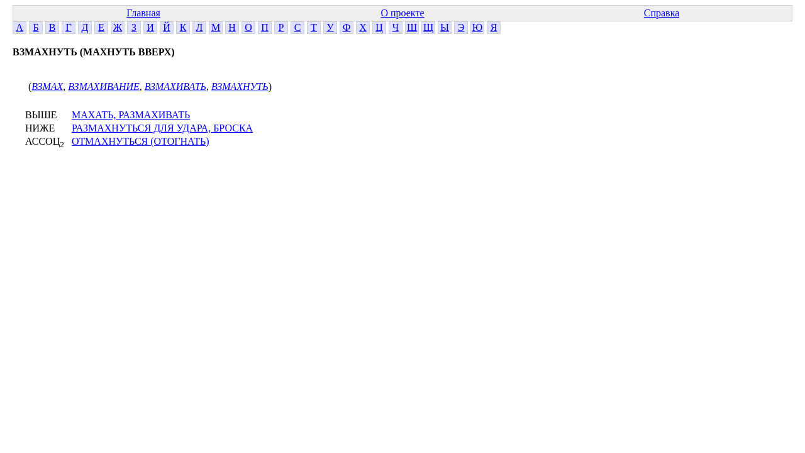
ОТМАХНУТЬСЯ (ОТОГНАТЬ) (140, 141)
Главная (143, 13)
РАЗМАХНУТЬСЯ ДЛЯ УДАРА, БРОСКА (162, 128)
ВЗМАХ (47, 86)
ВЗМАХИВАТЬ (175, 86)
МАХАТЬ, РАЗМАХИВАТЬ (131, 114)
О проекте (402, 13)
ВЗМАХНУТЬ (240, 86)
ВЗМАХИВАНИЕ (103, 86)
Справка (662, 13)
